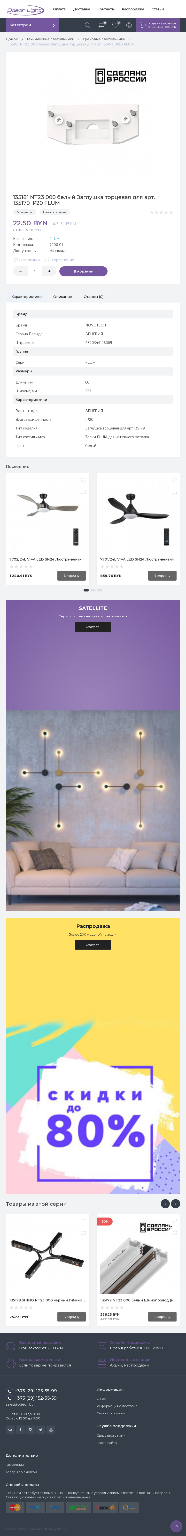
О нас (101, 1399)
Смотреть (93, 626)
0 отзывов (24, 212)
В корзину (78, 271)
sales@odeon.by (19, 1404)
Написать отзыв (55, 212)
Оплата (59, 9)
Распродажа (132, 9)
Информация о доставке (117, 1406)
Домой (12, 39)
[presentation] (165, 1203)
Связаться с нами (111, 1435)
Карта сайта (107, 1442)
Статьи (157, 9)
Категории (20, 25)
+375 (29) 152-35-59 (31, 1398)
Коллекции (15, 1465)
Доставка (81, 9)
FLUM (54, 238)
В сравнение (59, 259)
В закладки (26, 259)
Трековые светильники (104, 39)
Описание (63, 296)
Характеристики (27, 296)
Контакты (105, 9)
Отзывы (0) (94, 296)
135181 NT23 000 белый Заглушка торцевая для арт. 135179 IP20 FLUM (71, 44)
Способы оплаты (111, 1413)
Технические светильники (50, 39)
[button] (86, 590)
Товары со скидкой (21, 1472)
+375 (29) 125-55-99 (31, 1391)
